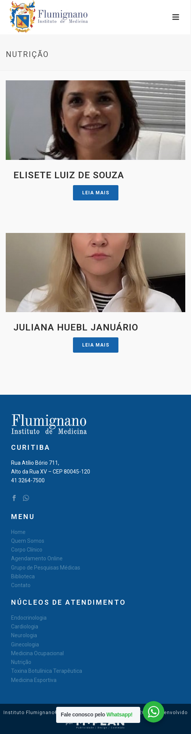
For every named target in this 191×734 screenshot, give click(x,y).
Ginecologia (25, 644)
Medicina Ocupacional (37, 653)
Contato (21, 585)
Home (18, 532)
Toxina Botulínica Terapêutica (46, 671)
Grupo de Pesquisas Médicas (45, 568)
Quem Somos (27, 541)
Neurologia (24, 635)
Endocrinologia (29, 618)
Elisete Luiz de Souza (68, 175)
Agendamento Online (37, 558)
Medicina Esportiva (34, 680)
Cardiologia (24, 626)
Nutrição (21, 662)
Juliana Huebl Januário (75, 327)
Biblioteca (23, 576)
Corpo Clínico (26, 550)
